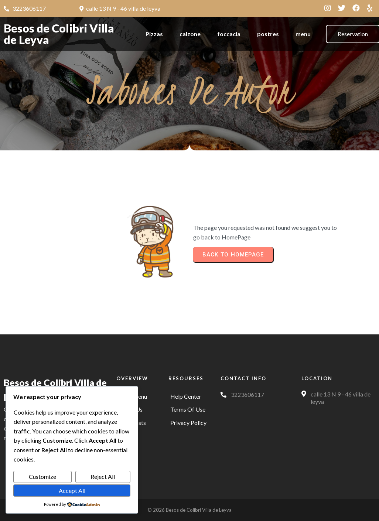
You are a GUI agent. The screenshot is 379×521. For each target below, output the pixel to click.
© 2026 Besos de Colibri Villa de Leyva (189, 510)
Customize (42, 476)
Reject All (103, 476)
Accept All (72, 490)
